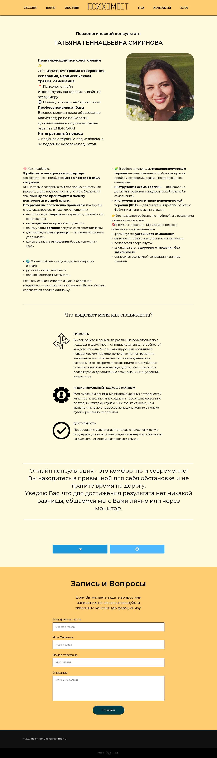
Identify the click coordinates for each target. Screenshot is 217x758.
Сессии (30, 7)
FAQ (141, 7)
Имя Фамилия (63, 637)
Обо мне (72, 7)
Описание (60, 672)
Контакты (162, 7)
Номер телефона (65, 655)
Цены (50, 7)
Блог (184, 7)
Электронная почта (67, 619)
